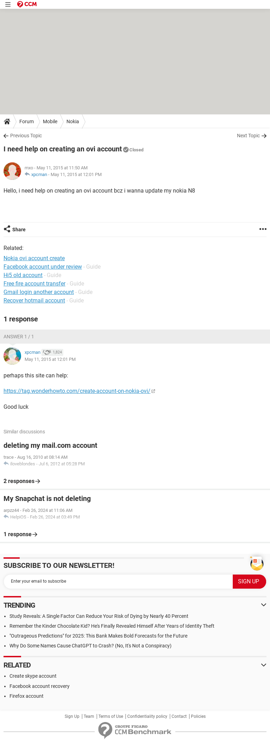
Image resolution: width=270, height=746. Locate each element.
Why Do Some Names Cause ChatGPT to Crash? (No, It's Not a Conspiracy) (90, 645)
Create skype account (33, 676)
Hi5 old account (23, 275)
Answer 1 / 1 (19, 336)
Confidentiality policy (147, 716)
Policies (198, 716)
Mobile (50, 121)
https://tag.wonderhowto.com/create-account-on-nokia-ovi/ (77, 391)
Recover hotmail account (34, 300)
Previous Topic (26, 135)
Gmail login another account (39, 292)
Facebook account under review (43, 266)
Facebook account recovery (39, 686)
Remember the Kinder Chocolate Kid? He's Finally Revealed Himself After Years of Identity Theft (111, 626)
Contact (179, 716)
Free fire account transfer (34, 283)
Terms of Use (110, 716)
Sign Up (72, 716)
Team (89, 716)
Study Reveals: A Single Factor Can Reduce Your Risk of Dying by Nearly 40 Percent (98, 616)
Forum (26, 121)
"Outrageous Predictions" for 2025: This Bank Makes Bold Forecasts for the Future (98, 636)
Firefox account (26, 696)
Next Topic (248, 135)
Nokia (72, 121)
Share (19, 229)
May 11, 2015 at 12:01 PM (76, 174)
